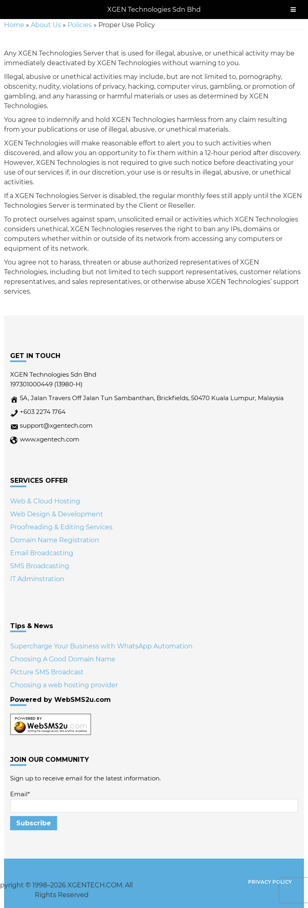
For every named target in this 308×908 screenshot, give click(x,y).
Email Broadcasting (41, 553)
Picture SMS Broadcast (47, 672)
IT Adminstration (37, 579)
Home (14, 25)
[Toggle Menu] (293, 9)
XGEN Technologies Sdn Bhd (154, 9)
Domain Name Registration (54, 540)
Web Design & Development (56, 514)
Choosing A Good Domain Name (62, 659)
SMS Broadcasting (39, 566)
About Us (46, 25)
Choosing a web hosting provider (64, 685)
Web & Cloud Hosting (45, 501)
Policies (80, 25)
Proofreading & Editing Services (61, 527)
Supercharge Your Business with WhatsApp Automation (101, 646)
